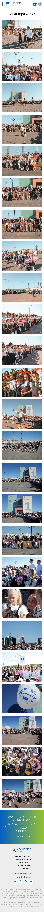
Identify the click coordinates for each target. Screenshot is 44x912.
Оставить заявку (22, 837)
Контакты (23, 868)
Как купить (23, 862)
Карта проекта (23, 865)
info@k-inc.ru (23, 877)
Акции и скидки (23, 859)
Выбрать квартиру (23, 856)
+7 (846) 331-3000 (22, 831)
